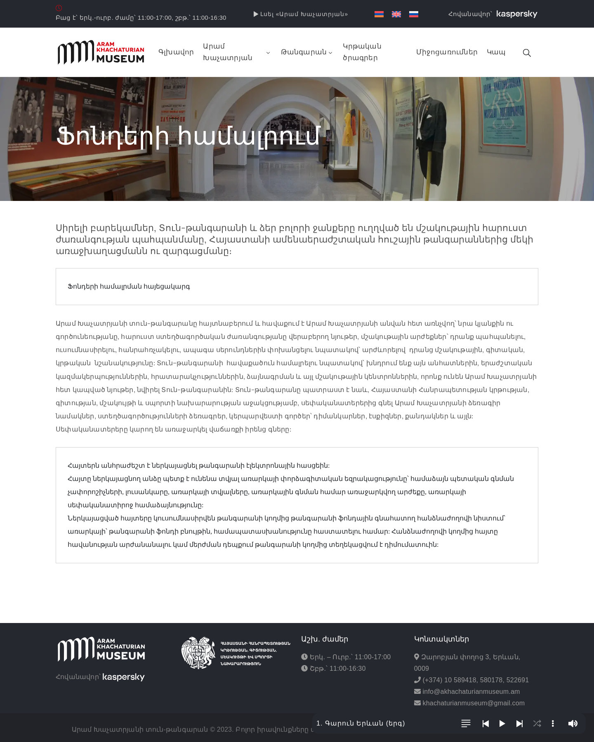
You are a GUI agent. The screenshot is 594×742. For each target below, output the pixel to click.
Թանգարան (307, 52)
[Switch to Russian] (413, 14)
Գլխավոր (176, 52)
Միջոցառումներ (447, 52)
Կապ (496, 52)
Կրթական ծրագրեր (362, 52)
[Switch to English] (396, 14)
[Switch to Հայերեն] (379, 14)
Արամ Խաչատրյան (237, 52)
